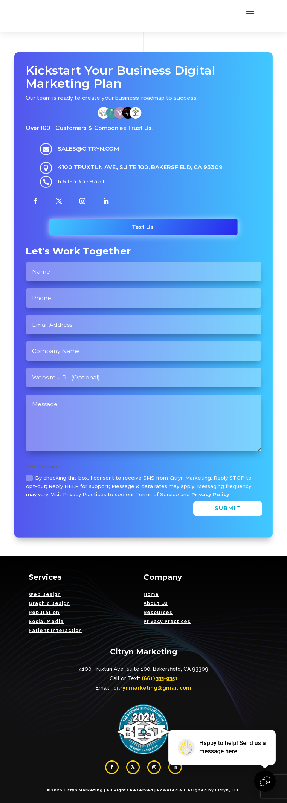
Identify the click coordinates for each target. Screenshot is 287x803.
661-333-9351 (81, 181)
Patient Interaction (55, 630)
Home (151, 594)
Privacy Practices (167, 621)
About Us (156, 603)
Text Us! (143, 226)
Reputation (44, 612)
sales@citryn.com (88, 148)
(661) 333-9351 (160, 678)
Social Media (46, 621)
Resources (158, 612)
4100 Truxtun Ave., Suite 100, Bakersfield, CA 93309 (140, 167)
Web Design (45, 594)
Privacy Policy (210, 494)
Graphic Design (49, 603)
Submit (228, 508)
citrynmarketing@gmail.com (152, 688)
